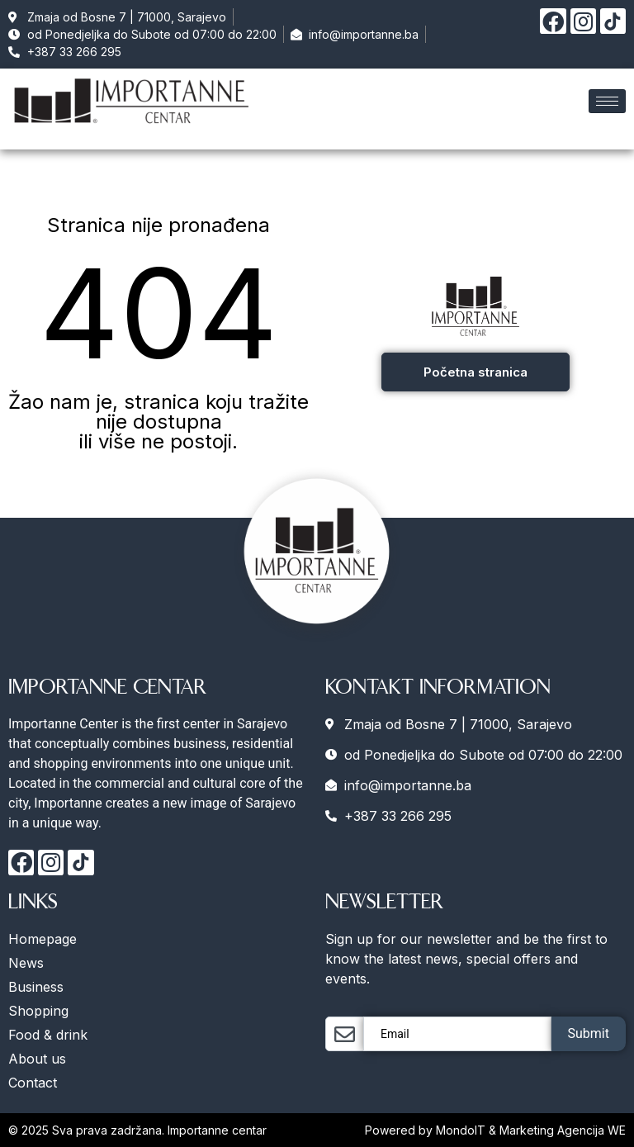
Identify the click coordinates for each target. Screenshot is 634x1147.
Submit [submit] (588, 1033)
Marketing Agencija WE (562, 1130)
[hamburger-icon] (607, 101)
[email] (457, 1034)
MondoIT (462, 1130)
